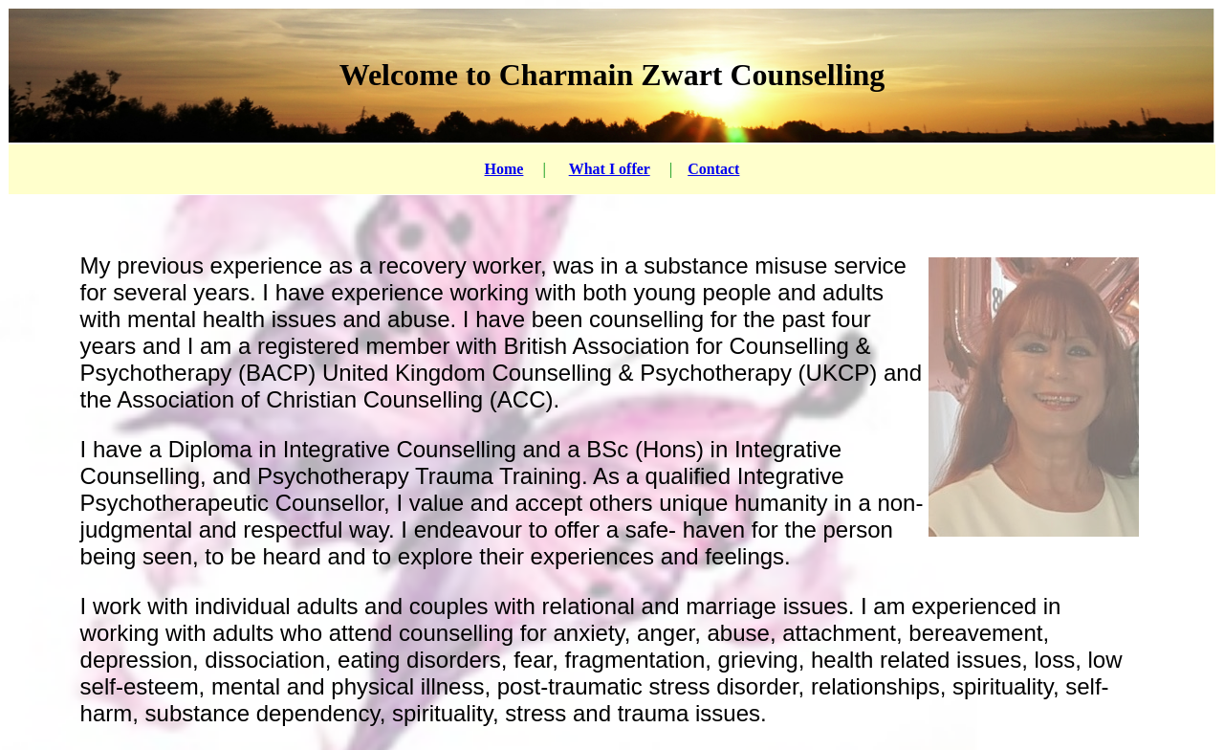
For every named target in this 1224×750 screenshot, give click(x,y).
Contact (713, 169)
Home (504, 169)
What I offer (609, 169)
